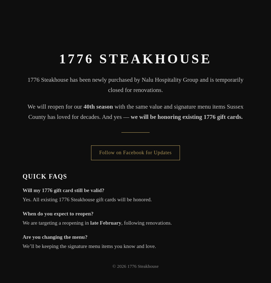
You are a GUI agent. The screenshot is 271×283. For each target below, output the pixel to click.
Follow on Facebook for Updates (135, 152)
